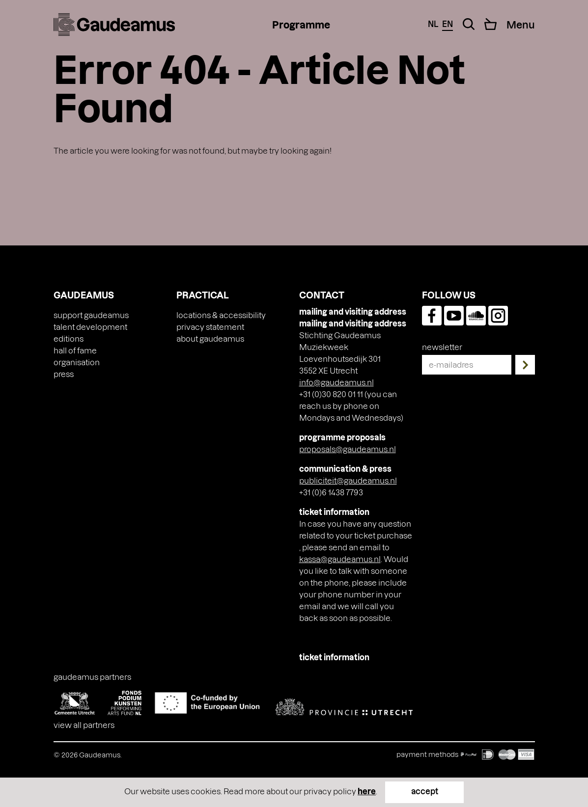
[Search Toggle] (469, 24)
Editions (69, 338)
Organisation (77, 362)
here (367, 791)
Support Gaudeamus (91, 315)
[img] (114, 24)
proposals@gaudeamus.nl (347, 449)
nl (433, 23)
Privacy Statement (210, 326)
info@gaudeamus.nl (336, 382)
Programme (301, 24)
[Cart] (490, 24)
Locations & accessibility (221, 315)
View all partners (84, 724)
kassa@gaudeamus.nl (340, 559)
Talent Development (90, 326)
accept (424, 791)
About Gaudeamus (210, 338)
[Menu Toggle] (520, 24)
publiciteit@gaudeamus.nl (348, 480)
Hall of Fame (75, 350)
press (64, 373)
